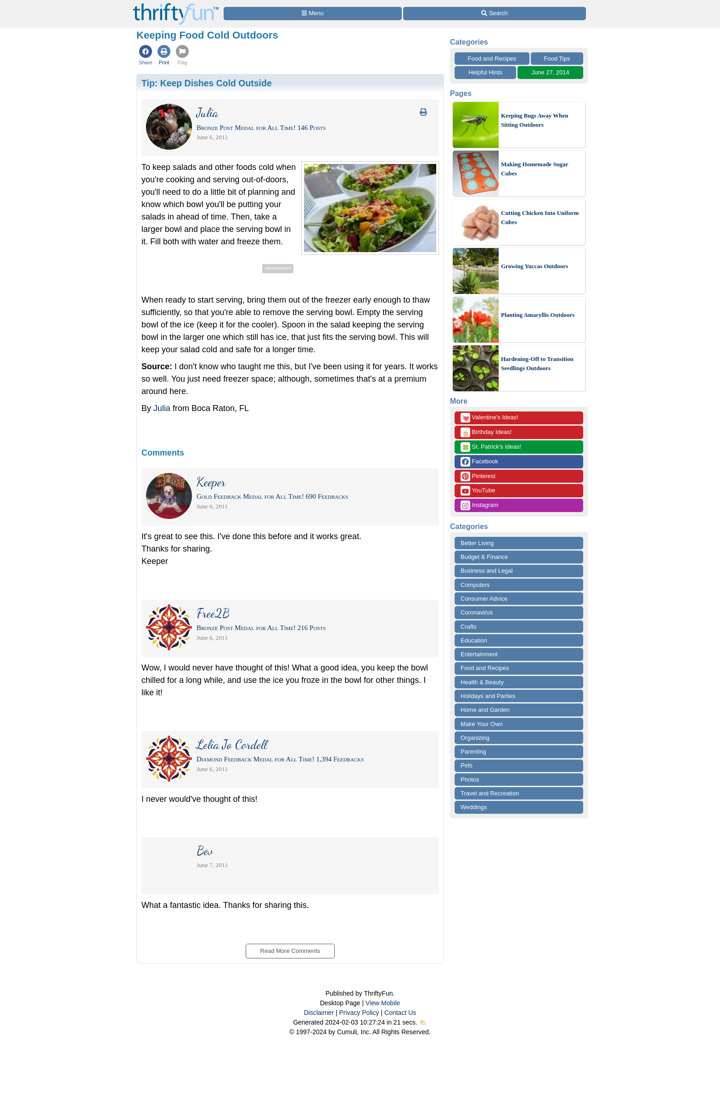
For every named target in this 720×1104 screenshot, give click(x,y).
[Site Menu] (313, 13)
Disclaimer (319, 1012)
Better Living (477, 543)
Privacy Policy (359, 1012)
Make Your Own (482, 724)
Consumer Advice (484, 598)
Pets (466, 765)
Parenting (473, 751)
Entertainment (479, 654)
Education (474, 640)
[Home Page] (175, 5)
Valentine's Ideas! (489, 417)
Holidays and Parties (488, 696)
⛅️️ (423, 1022)
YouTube (478, 491)
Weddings (474, 807)
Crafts (469, 626)
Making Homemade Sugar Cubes (534, 169)
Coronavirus (477, 612)
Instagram (479, 505)
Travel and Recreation (490, 793)
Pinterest (478, 476)
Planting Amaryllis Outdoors (537, 314)
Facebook (479, 462)
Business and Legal (486, 570)
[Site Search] (494, 13)
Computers (475, 584)
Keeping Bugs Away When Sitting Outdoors (534, 120)
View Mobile (383, 1003)
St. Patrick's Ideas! (491, 447)
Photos (470, 779)
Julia (161, 408)
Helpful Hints (485, 72)
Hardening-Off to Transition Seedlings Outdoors (537, 363)
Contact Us (400, 1012)
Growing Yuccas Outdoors (534, 266)
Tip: (206, 83)
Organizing (475, 737)
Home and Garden (485, 709)
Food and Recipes (492, 58)
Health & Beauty (482, 682)
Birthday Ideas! (486, 432)
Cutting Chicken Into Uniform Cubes (540, 217)
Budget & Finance (484, 556)
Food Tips (557, 58)
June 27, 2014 (550, 72)
